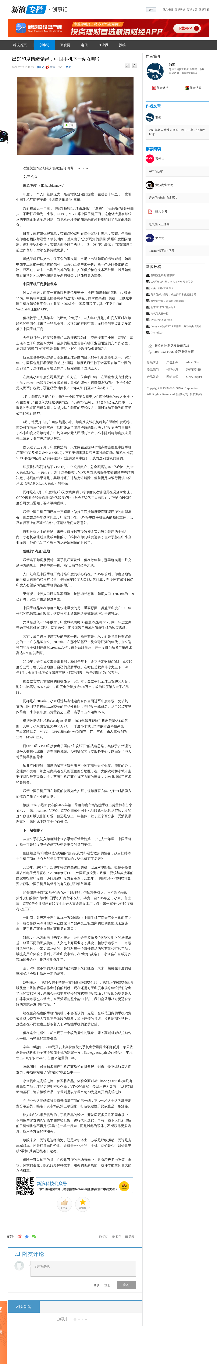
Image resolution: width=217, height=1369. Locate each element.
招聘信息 (172, 369)
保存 (105, 1236)
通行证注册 (193, 369)
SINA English (194, 376)
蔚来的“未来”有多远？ (163, 197)
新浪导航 (204, 9)
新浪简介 (153, 362)
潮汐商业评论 (164, 185)
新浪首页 (192, 9)
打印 (118, 1236)
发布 (126, 1285)
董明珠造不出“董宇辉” (163, 275)
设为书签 (168, 9)
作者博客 (196, 87)
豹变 (68, 67)
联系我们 (153, 369)
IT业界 (103, 45)
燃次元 (159, 238)
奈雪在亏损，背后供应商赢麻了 (168, 300)
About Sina (192, 362)
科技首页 (20, 45)
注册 (107, 1285)
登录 (96, 1285)
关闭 (131, 1236)
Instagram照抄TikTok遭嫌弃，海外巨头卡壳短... (177, 326)
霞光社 (159, 158)
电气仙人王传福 (159, 224)
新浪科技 (180, 9)
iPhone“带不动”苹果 (161, 250)
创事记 (44, 45)
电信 (84, 45)
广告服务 (172, 362)
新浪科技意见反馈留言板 (171, 345)
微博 (52, 67)
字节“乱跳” (156, 171)
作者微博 (162, 87)
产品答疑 (153, 376)
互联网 (65, 45)
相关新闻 (23, 1307)
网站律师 (172, 376)
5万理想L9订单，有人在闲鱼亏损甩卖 (172, 281)
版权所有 (196, 394)
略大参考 (161, 211)
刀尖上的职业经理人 (162, 288)
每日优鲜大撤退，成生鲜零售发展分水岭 (173, 294)
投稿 (122, 45)
